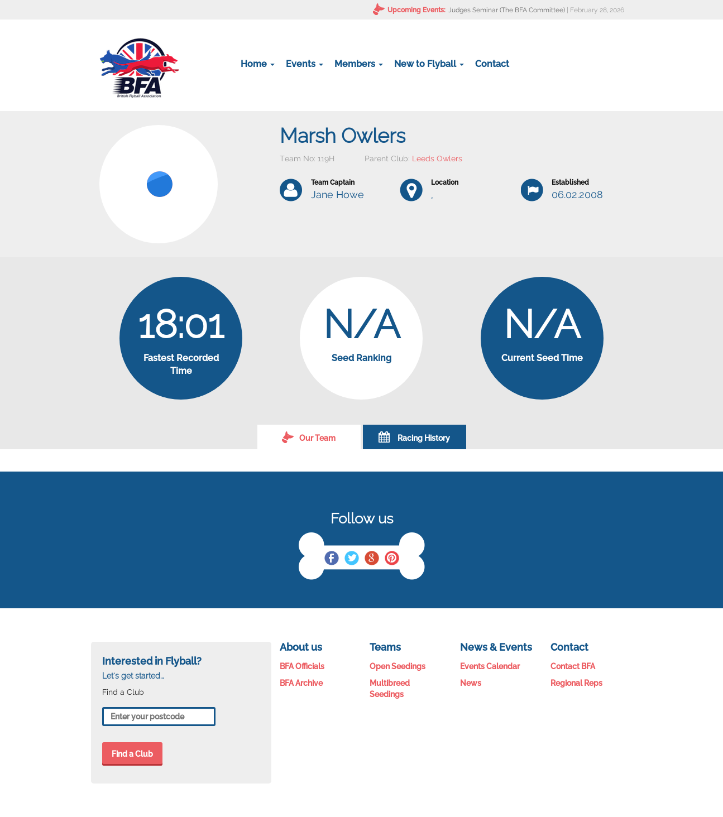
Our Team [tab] (309, 437)
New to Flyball (429, 64)
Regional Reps (576, 683)
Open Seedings (397, 666)
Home (258, 64)
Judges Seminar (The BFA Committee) (506, 10)
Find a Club (132, 753)
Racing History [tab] (414, 437)
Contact (492, 64)
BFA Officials (302, 666)
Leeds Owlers (437, 158)
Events (304, 64)
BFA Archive (301, 683)
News (470, 683)
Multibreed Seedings (390, 689)
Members (358, 64)
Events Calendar (490, 666)
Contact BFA (572, 666)
